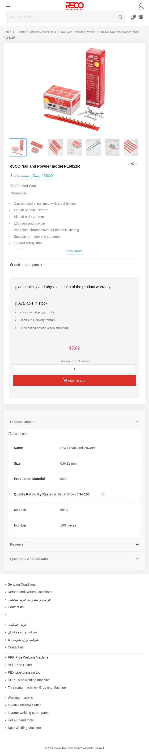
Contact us (14, 607)
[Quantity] (74, 369)
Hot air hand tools (19, 720)
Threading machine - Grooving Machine (35, 687)
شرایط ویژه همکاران (20, 632)
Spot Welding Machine (22, 727)
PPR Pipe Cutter (18, 665)
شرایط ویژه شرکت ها (21, 639)
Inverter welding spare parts (26, 712)
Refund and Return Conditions (28, 592)
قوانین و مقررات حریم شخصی (27, 599)
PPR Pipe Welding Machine (26, 657)
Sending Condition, (20, 584)
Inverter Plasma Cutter (22, 705)
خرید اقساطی (15, 624)
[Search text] (61, 17)
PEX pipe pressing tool (22, 672)
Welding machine (18, 697)
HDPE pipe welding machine (27, 680)
